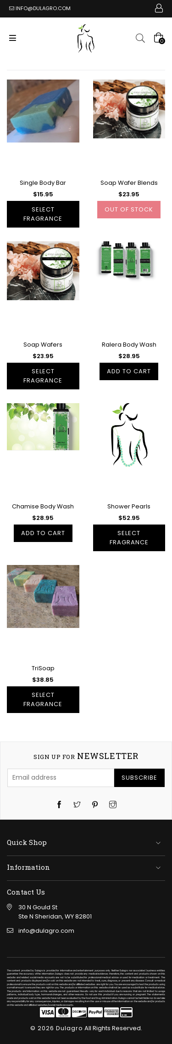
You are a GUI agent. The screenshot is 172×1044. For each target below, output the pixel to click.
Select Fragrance (42, 214)
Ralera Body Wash (129, 344)
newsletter (85, 756)
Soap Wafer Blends (129, 182)
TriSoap (43, 668)
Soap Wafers (42, 344)
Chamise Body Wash (43, 506)
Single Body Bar (43, 182)
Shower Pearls (128, 506)
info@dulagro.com (43, 8)
